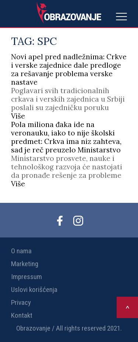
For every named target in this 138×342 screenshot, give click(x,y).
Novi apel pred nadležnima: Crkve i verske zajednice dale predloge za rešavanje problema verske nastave (69, 69)
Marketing (24, 264)
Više (18, 116)
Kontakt (21, 315)
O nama (21, 251)
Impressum (26, 276)
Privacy (21, 302)
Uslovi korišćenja (34, 289)
